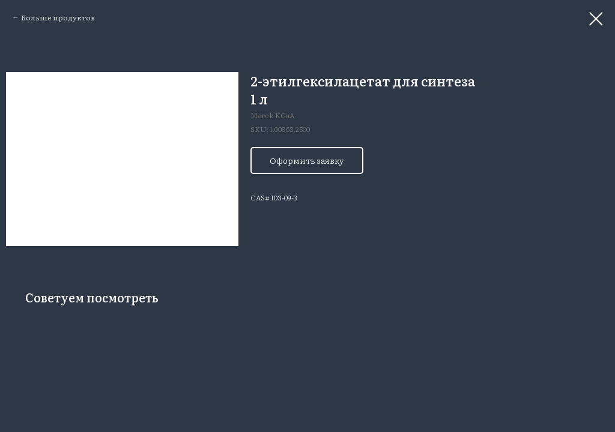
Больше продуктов (58, 17)
